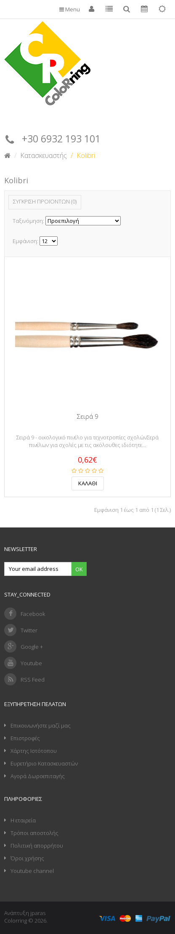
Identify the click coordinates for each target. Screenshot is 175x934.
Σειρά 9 (87, 416)
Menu (69, 9)
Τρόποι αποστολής (34, 833)
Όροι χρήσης (27, 858)
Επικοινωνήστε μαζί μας (41, 725)
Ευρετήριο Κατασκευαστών (44, 763)
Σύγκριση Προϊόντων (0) (45, 201)
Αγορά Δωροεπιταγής (38, 776)
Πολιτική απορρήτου (37, 845)
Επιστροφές (25, 738)
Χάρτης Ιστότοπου (34, 751)
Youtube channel (32, 871)
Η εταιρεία (23, 820)
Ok (79, 569)
